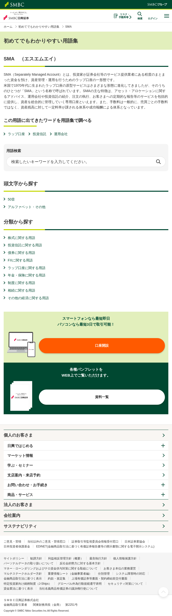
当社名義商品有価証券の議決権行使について (68, 588)
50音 (11, 199)
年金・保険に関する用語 (26, 275)
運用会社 (61, 134)
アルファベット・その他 (26, 207)
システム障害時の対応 (130, 573)
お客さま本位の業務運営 (120, 568)
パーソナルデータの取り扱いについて (29, 563)
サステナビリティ (20, 526)
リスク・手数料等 (124, 16)
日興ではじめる (20, 446)
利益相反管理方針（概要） (65, 558)
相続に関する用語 (21, 290)
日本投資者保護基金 (17, 546)
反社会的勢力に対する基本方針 (80, 563)
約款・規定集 (56, 578)
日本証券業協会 (135, 541)
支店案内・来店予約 (23, 475)
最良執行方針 (98, 558)
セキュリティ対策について (125, 583)
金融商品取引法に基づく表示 (23, 578)
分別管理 (104, 573)
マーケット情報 (20, 455)
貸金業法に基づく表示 (18, 588)
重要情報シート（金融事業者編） (70, 573)
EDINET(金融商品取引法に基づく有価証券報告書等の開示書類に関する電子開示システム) (95, 546)
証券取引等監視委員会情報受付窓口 (95, 541)
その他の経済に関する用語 (28, 298)
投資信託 (39, 134)
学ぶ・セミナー (20, 465)
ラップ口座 (16, 134)
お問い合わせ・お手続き (27, 485)
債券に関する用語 (21, 253)
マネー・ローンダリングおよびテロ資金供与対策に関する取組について (50, 568)
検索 (158, 162)
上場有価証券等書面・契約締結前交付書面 (99, 578)
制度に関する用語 (21, 283)
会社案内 (12, 515)
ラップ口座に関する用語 (26, 268)
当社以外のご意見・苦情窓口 (46, 541)
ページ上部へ (163, 592)
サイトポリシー (14, 558)
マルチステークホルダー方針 (23, 573)
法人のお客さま (18, 504)
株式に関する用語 (21, 238)
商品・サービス (20, 495)
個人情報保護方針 (125, 558)
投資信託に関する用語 (25, 245)
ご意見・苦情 (12, 541)
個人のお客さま (18, 435)
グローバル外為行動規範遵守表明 (80, 583)
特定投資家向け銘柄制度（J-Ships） (28, 583)
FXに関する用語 (20, 260)
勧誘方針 (36, 558)
